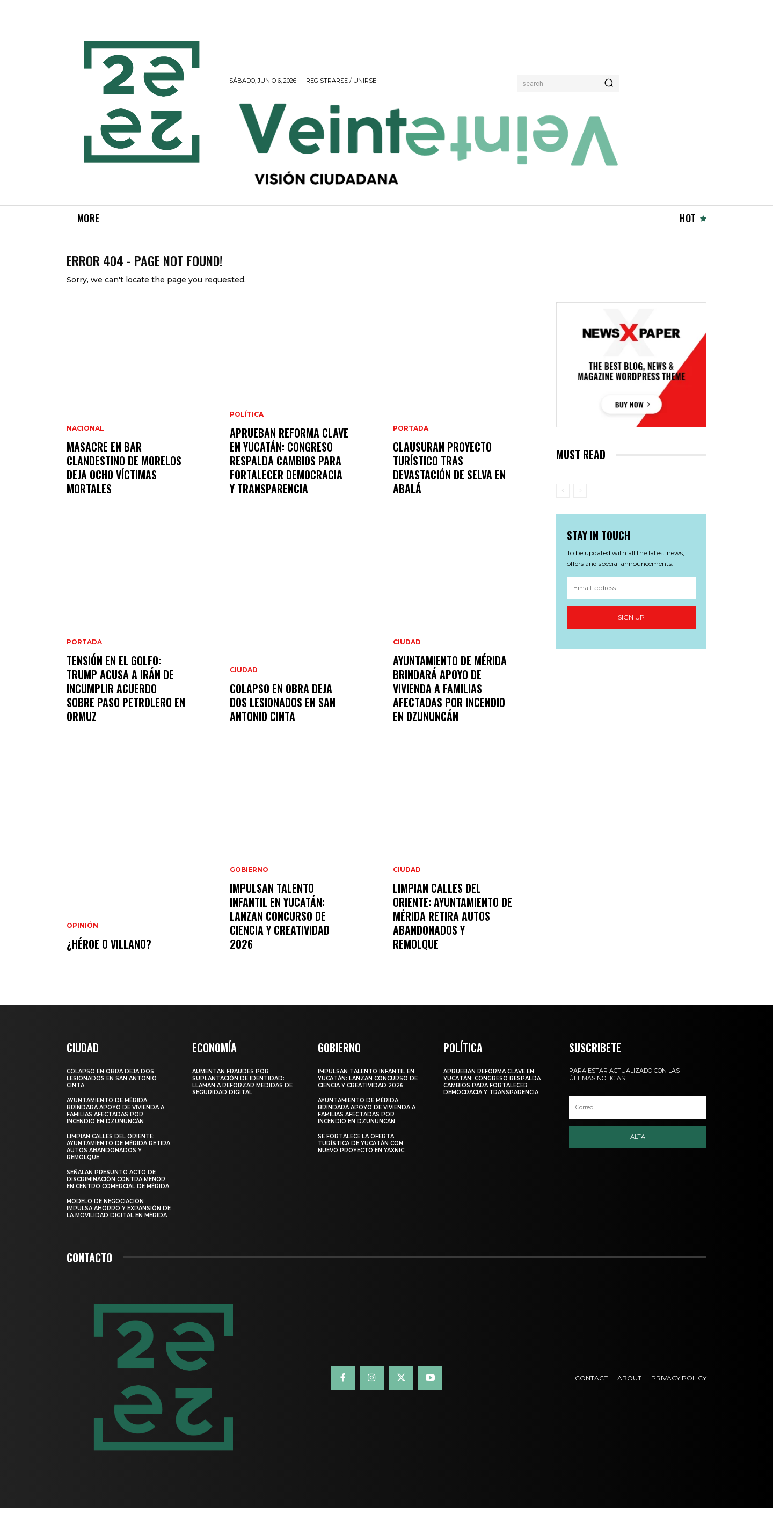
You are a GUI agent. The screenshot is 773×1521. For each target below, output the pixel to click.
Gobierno (249, 882)
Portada (84, 655)
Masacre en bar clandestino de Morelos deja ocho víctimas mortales (124, 481)
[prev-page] (563, 504)
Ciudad (244, 683)
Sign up (631, 630)
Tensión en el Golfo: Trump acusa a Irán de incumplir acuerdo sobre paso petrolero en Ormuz (126, 701)
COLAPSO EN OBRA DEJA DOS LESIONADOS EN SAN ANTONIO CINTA (283, 715)
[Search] (609, 83)
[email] (631, 601)
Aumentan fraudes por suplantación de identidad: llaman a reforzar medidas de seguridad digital (242, 1095)
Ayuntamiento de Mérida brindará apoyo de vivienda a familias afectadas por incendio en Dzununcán (450, 701)
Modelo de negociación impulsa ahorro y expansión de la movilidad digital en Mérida (119, 1221)
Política (247, 427)
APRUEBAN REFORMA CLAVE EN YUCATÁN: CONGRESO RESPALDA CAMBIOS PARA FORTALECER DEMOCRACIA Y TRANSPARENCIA (289, 474)
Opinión (82, 938)
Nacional (85, 441)
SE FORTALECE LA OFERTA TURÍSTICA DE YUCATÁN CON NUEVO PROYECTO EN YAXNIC (361, 1156)
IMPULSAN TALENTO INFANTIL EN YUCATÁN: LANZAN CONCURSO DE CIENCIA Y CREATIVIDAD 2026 (280, 929)
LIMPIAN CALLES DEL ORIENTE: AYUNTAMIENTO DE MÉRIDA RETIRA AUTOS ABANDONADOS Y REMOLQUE (452, 929)
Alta (637, 1149)
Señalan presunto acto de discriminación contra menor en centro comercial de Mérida (118, 1192)
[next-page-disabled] (580, 504)
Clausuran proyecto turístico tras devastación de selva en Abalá (449, 481)
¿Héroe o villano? (109, 957)
